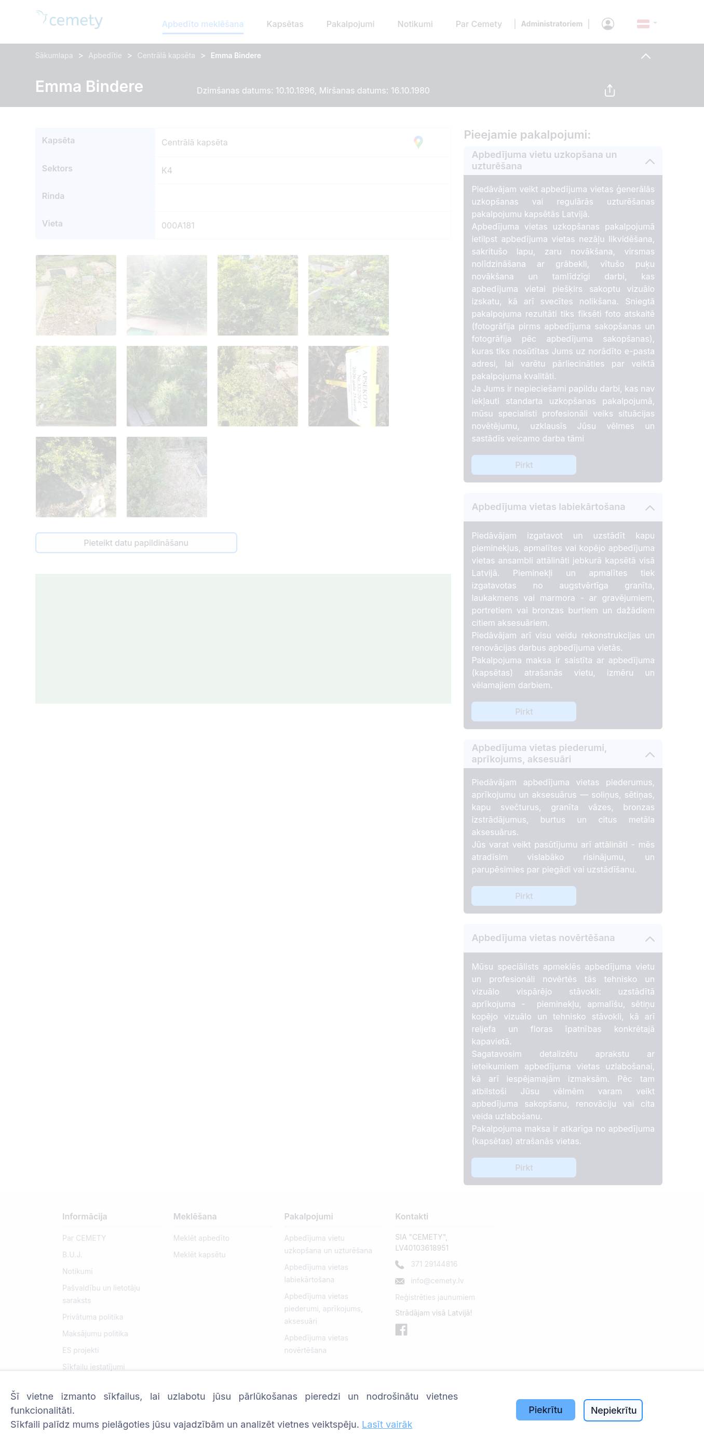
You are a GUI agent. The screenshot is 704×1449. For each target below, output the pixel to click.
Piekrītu (545, 1409)
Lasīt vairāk (387, 1424)
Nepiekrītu (614, 1410)
